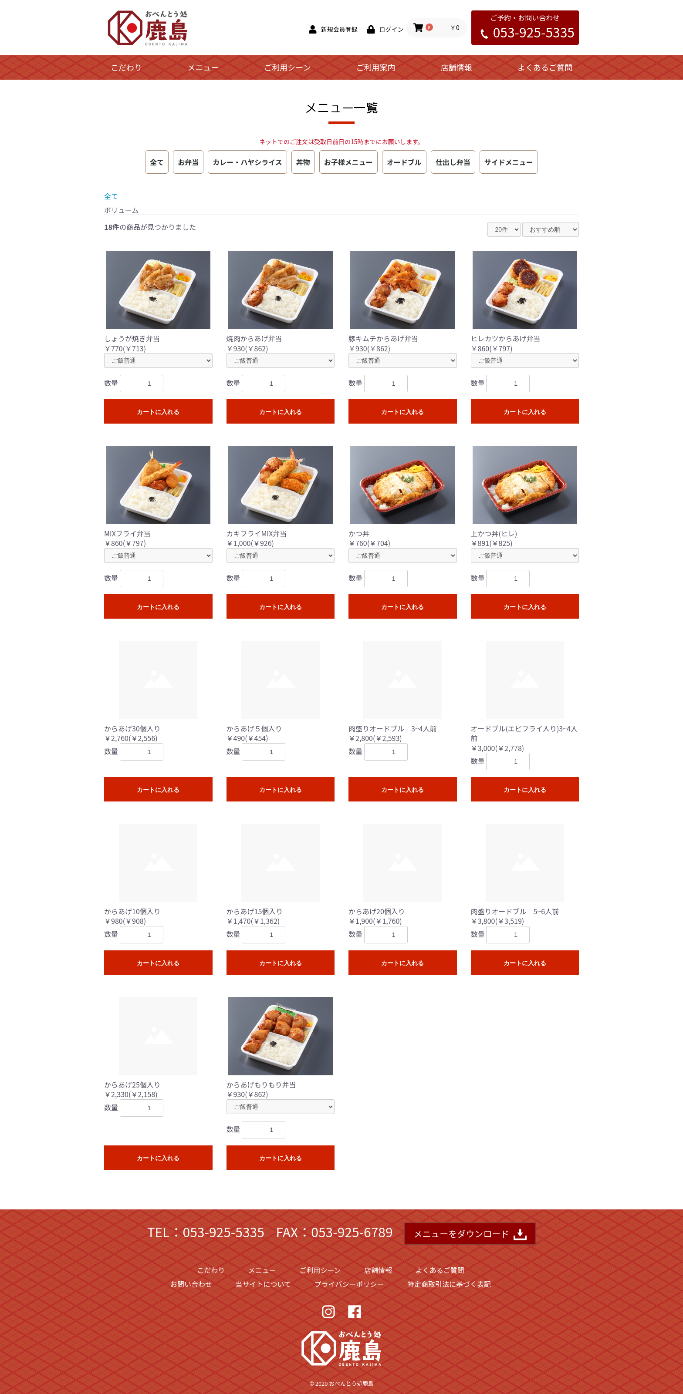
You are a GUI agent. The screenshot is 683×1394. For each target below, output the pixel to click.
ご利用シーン (287, 67)
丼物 (303, 162)
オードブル (404, 162)
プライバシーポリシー (349, 1284)
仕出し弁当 (453, 162)
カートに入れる (158, 411)
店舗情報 (456, 67)
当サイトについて (263, 1284)
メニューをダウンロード (470, 1234)
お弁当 (188, 162)
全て (157, 162)
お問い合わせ (191, 1284)
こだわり (126, 67)
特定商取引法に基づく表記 (449, 1284)
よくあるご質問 (544, 67)
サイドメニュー (508, 162)
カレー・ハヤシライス (247, 162)
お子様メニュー (348, 162)
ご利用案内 (376, 67)
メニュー (203, 67)
